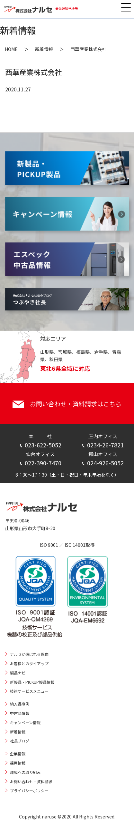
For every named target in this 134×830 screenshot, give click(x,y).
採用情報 (17, 763)
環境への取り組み (25, 772)
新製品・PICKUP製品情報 (32, 682)
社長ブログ (19, 740)
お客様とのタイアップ (29, 663)
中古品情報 (19, 713)
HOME (11, 49)
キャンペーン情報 (25, 722)
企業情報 (17, 753)
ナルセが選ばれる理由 (29, 654)
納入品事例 (19, 704)
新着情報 (44, 49)
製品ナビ (17, 672)
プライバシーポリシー (29, 790)
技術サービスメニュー (29, 691)
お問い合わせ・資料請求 (31, 781)
